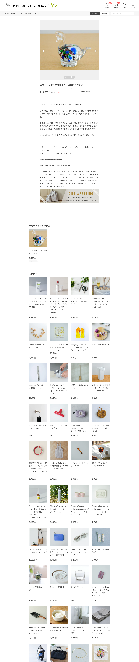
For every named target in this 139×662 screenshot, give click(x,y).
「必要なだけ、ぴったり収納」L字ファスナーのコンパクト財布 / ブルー (59, 552)
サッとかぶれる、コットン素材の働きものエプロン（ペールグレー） (59, 466)
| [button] (67, 77)
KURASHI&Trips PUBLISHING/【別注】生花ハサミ (79, 301)
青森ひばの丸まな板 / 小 (100, 344)
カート (124, 7)
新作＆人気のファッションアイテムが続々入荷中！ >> (22, 13)
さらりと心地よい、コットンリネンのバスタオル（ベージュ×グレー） (101, 630)
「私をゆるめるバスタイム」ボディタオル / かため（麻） (80, 630)
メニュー (133, 7)
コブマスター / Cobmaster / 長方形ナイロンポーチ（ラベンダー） (80, 428)
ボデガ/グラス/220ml (79, 587)
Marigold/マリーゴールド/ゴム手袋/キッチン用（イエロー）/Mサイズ (79, 347)
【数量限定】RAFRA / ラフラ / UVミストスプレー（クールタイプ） (59, 509)
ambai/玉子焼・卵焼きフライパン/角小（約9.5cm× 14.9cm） (38, 630)
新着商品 (107, 7)
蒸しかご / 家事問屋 (57, 587)
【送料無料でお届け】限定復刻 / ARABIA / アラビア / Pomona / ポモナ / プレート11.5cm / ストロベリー (38, 468)
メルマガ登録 (85, 91)
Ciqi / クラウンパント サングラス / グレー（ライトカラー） (80, 552)
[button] (43, 51)
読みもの (116, 7)
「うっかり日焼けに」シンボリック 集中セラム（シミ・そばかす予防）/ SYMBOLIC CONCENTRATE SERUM (38, 511)
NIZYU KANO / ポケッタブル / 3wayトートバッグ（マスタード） (101, 428)
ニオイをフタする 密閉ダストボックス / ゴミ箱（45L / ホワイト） (101, 388)
